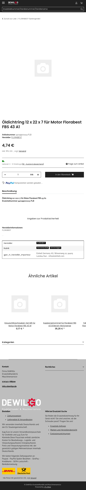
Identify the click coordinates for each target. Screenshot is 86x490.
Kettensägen (55, 248)
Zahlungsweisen (14, 416)
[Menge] (18, 174)
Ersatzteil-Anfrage (58, 426)
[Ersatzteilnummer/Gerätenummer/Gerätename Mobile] (41, 9)
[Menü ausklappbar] (3, 1)
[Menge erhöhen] (38, 174)
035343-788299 (8, 381)
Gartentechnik (42, 248)
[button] (76, 2)
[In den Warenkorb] (4, 25)
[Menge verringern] (5, 174)
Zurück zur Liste (10, 19)
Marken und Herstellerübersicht (63, 430)
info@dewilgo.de (9, 386)
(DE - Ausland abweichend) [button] (33, 164)
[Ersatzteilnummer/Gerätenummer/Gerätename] (82, 9)
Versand (22, 151)
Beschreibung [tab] (9, 191)
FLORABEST (41, 243)
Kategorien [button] (8, 342)
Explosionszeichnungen (60, 434)
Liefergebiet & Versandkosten (19, 420)
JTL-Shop (47, 487)
